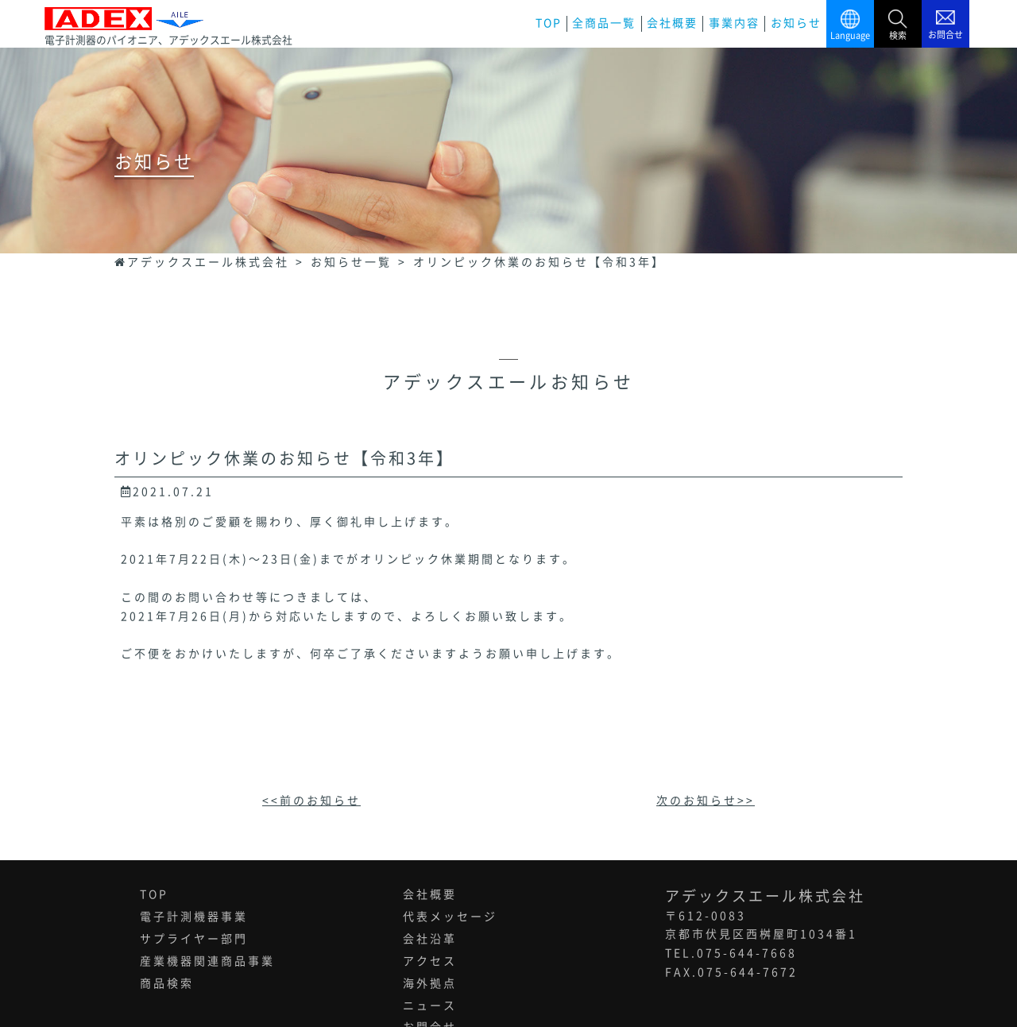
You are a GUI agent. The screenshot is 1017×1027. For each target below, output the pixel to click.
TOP (549, 23)
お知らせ (796, 23)
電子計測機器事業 (194, 916)
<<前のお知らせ (311, 800)
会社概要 (672, 23)
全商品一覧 (604, 23)
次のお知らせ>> (705, 800)
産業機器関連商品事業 (207, 961)
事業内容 (734, 23)
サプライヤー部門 (194, 938)
